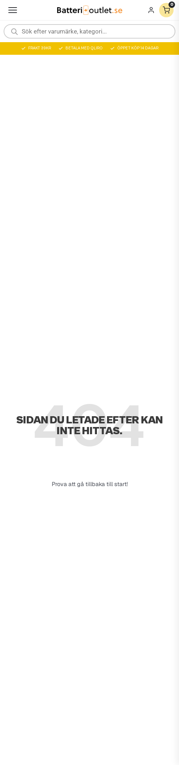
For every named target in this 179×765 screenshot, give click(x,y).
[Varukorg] (166, 10)
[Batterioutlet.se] (89, 10)
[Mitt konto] (151, 10)
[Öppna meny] (12, 10)
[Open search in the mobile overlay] (89, 31)
